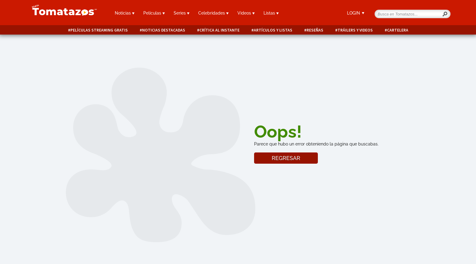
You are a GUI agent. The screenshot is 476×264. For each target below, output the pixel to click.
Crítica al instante (219, 30)
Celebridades (213, 13)
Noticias (124, 13)
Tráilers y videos (355, 30)
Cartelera (397, 30)
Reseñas (315, 30)
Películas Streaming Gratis (99, 30)
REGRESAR (286, 158)
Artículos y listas (273, 30)
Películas (154, 13)
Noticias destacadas (163, 30)
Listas (271, 13)
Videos (246, 13)
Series (181, 13)
